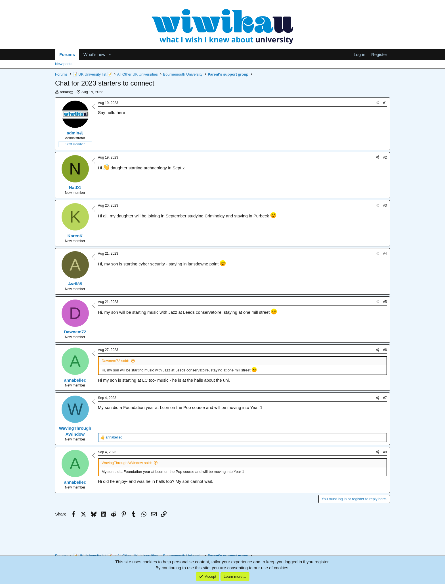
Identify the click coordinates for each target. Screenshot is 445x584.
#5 (385, 302)
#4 (385, 253)
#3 (385, 205)
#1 (385, 103)
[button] (110, 54)
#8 (385, 452)
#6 (385, 350)
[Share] (377, 103)
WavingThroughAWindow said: (127, 463)
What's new (94, 54)
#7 (385, 398)
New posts (63, 64)
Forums (67, 54)
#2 (385, 157)
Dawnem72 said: (115, 361)
